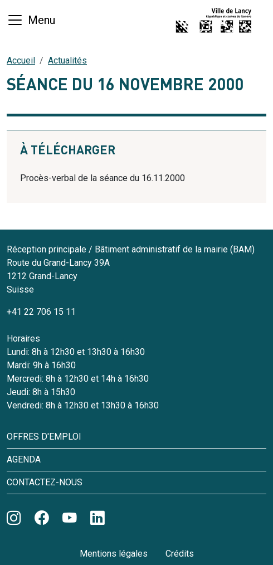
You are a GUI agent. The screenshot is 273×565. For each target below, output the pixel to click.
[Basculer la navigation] (31, 20)
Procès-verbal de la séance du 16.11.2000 (102, 178)
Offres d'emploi (44, 436)
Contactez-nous (44, 482)
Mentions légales (114, 553)
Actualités (67, 60)
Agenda (24, 459)
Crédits (179, 553)
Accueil (21, 60)
